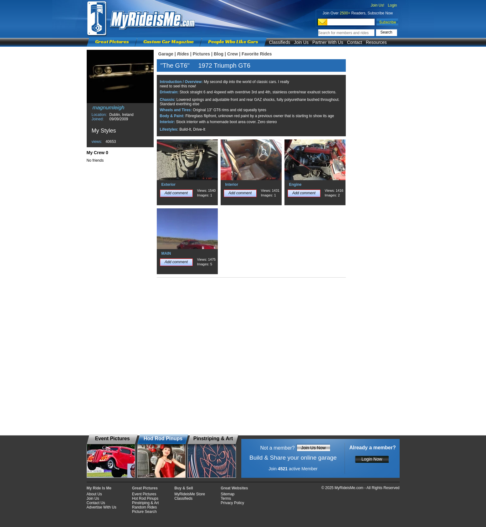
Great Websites (234, 488)
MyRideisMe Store (189, 494)
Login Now (371, 459)
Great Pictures (112, 41)
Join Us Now (313, 447)
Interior (231, 184)
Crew (232, 53)
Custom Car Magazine (168, 41)
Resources (376, 42)
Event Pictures (144, 494)
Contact (354, 42)
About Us (94, 494)
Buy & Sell (183, 488)
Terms (226, 498)
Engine (295, 184)
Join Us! (377, 5)
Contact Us (96, 503)
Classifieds (279, 42)
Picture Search (144, 511)
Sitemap (227, 494)
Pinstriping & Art (145, 503)
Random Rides (144, 507)
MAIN (166, 253)
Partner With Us (327, 42)
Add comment (176, 193)
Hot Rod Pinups (145, 498)
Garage (165, 53)
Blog (218, 53)
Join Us (301, 42)
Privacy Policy (232, 503)
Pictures (201, 53)
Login (392, 5)
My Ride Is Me (99, 488)
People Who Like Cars (233, 41)
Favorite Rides (257, 53)
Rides (183, 53)
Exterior (168, 184)
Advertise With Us (101, 507)
